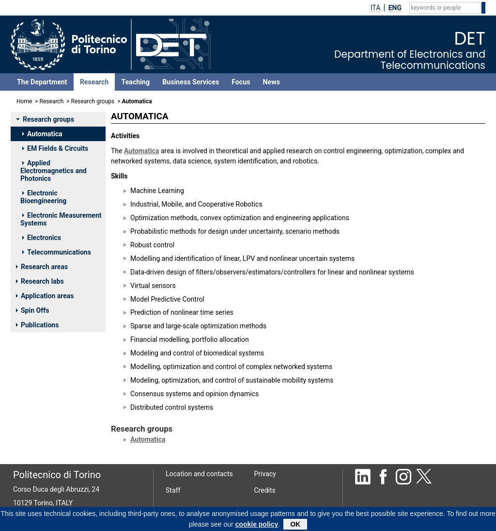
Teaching (135, 82)
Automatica (42, 134)
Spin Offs (32, 310)
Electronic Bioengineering (43, 197)
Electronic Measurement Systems (61, 219)
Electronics (41, 237)
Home (24, 101)
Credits (265, 490)
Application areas (45, 296)
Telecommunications (56, 252)
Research (94, 82)
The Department (42, 82)
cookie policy (257, 526)
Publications (37, 325)
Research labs (40, 281)
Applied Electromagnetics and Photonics (53, 170)
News (271, 82)
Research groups (93, 101)
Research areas (42, 267)
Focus (241, 82)
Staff (173, 490)
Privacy (265, 474)
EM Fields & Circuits (55, 148)
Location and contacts (199, 474)
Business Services (190, 82)
